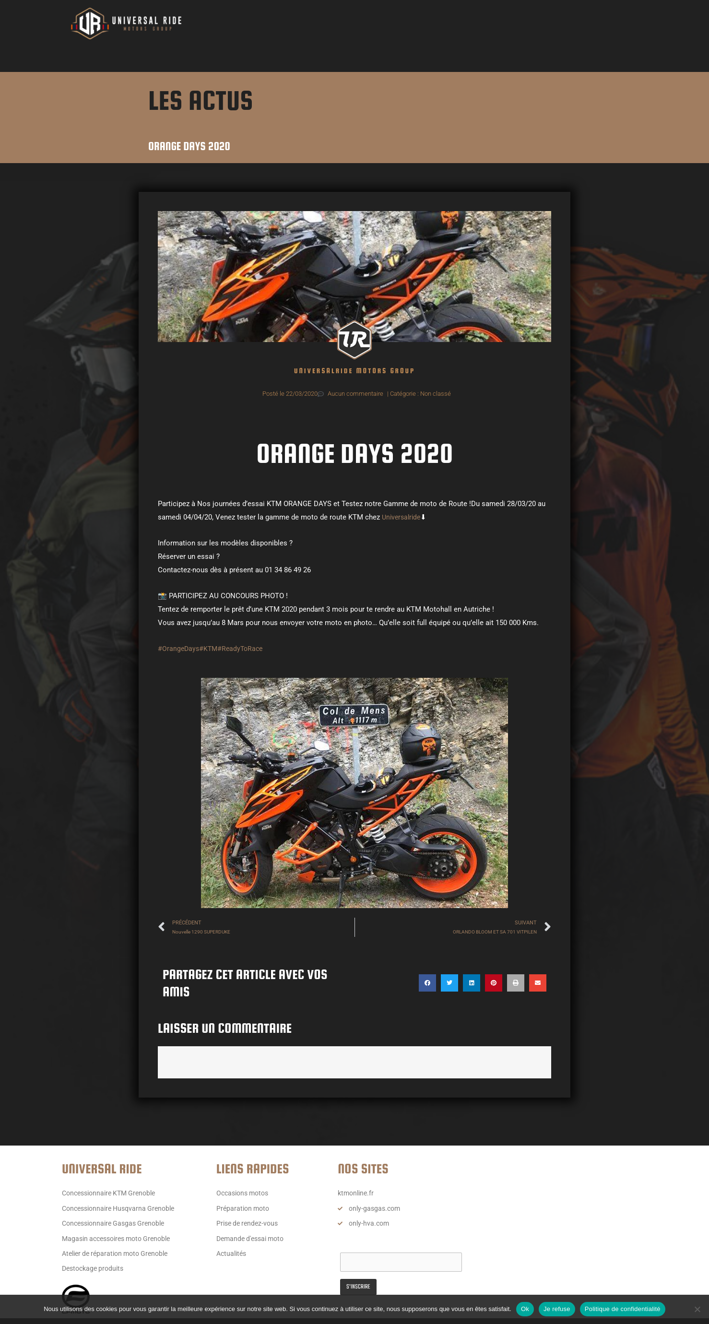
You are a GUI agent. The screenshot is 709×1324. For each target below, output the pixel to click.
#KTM (210, 648)
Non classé (435, 393)
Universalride (403, 517)
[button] (427, 984)
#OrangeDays (179, 648)
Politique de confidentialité (623, 1308)
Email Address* (365, 1246)
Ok (525, 1308)
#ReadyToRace (243, 648)
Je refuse (557, 1308)
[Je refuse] (697, 1309)
